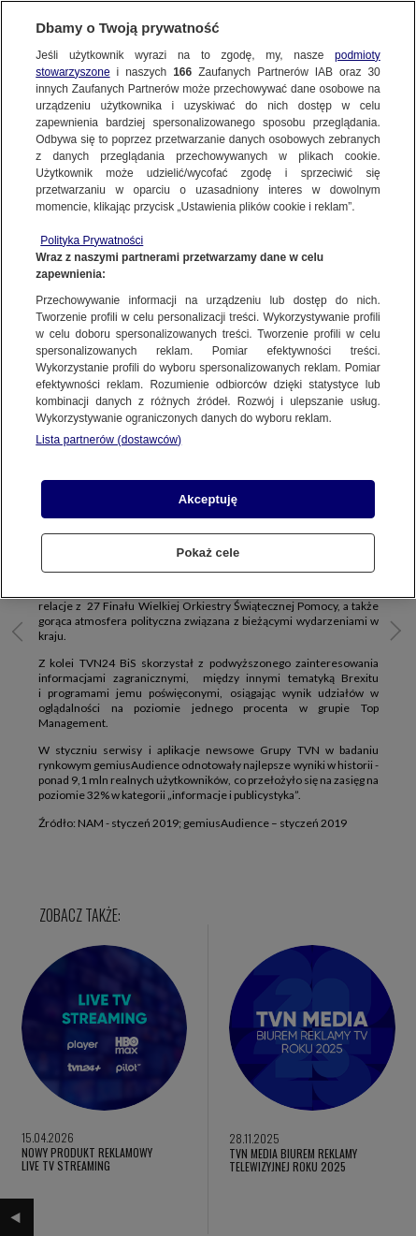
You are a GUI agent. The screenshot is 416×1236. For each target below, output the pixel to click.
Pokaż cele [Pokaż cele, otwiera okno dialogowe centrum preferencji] (208, 552)
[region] (208, 299)
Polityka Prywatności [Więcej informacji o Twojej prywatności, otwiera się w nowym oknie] (91, 240)
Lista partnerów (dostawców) (108, 439)
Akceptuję (208, 499)
